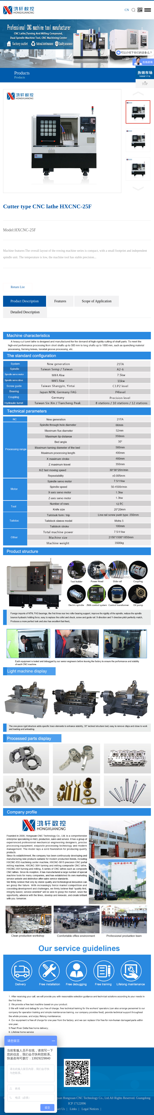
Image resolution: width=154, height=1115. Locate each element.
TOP (145, 84)
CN (127, 10)
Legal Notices (90, 1109)
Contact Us (58, 1109)
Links (73, 1109)
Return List (18, 287)
